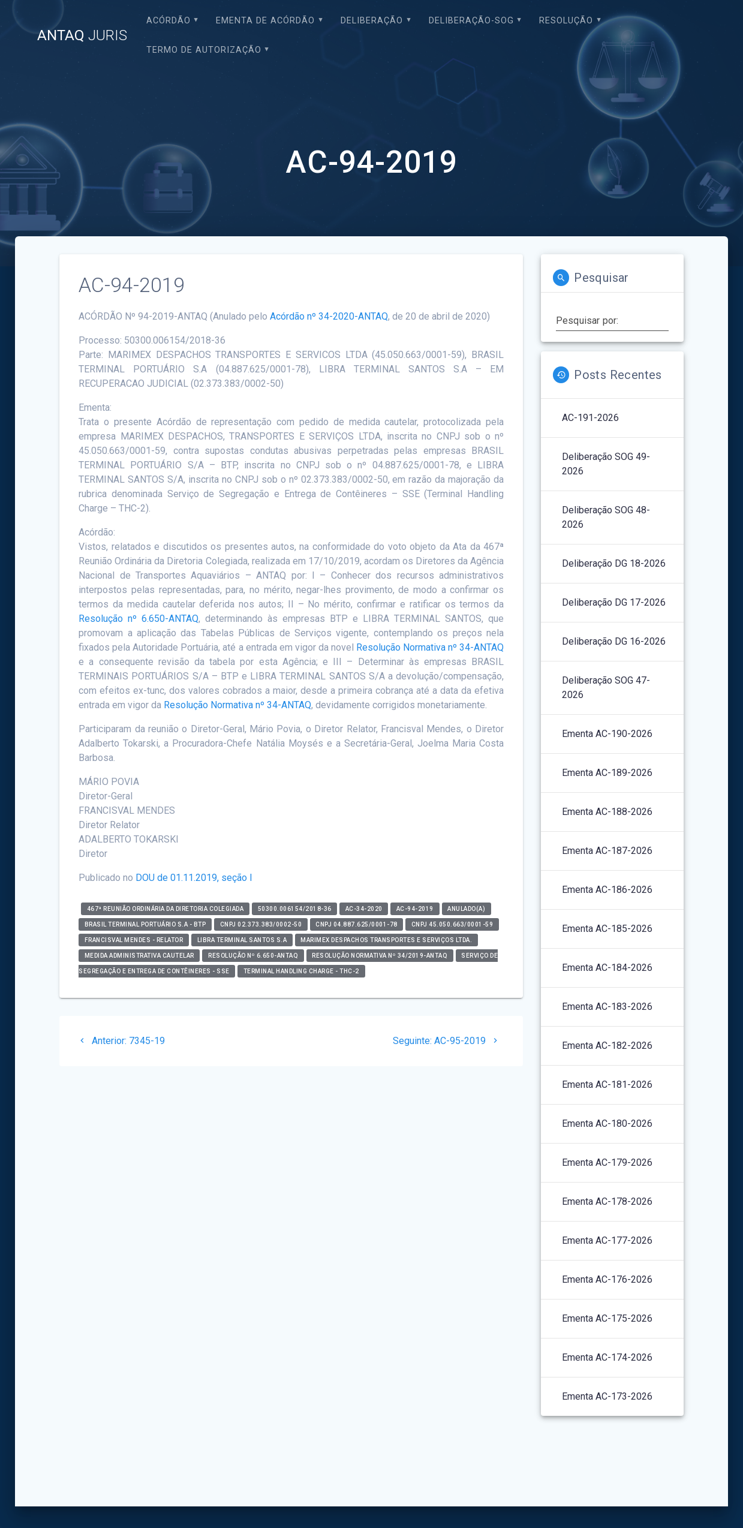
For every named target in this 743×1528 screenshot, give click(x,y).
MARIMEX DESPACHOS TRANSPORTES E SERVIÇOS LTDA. (386, 940)
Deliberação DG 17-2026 (614, 602)
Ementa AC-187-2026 (607, 850)
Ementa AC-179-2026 (607, 1162)
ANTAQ (82, 35)
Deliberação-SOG (471, 21)
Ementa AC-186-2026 (607, 889)
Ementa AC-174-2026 (607, 1357)
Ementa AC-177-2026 (607, 1240)
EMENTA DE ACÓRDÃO (265, 21)
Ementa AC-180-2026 (607, 1123)
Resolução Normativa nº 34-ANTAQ (430, 647)
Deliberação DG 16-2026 (614, 641)
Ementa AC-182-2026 (607, 1045)
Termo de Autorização (203, 50)
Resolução (566, 21)
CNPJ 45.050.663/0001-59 (452, 924)
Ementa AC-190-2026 (607, 733)
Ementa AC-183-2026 (607, 1006)
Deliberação (372, 21)
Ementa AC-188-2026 (607, 811)
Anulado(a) (466, 909)
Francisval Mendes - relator (134, 940)
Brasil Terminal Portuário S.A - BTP (145, 924)
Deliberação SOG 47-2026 (606, 687)
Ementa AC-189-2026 (607, 772)
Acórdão (168, 21)
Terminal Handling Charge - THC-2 (301, 971)
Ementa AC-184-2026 (607, 967)
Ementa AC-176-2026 (607, 1279)
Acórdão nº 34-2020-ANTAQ (329, 316)
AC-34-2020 (364, 909)
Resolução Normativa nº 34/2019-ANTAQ (379, 955)
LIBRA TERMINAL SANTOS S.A (242, 940)
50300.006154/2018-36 (295, 909)
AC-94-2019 (415, 909)
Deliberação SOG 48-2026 (606, 517)
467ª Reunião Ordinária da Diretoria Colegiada (165, 909)
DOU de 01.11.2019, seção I (194, 877)
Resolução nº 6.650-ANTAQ (138, 618)
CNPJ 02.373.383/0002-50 (261, 924)
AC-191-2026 (590, 417)
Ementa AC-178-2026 (607, 1201)
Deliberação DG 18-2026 (614, 563)
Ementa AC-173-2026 (607, 1396)
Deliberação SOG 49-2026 (606, 464)
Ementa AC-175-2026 (607, 1318)
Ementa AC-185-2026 (607, 928)
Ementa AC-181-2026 (607, 1084)
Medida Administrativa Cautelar (139, 955)
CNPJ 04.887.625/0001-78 (356, 924)
